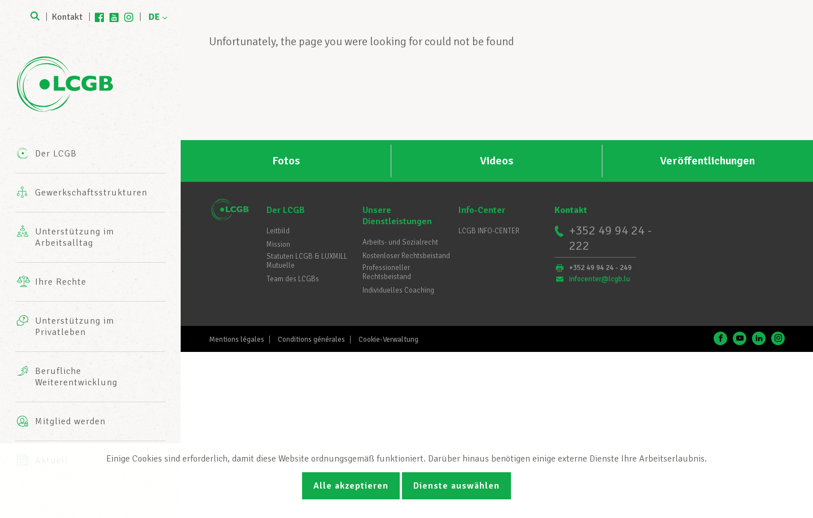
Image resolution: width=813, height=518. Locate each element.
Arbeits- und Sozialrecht (400, 242)
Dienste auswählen (456, 485)
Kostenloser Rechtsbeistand (406, 255)
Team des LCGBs (292, 279)
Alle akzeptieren (350, 485)
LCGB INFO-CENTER (488, 231)
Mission (278, 244)
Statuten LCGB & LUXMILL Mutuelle (306, 261)
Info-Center (481, 210)
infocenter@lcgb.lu (599, 279)
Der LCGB (285, 210)
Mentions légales (236, 339)
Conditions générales (311, 339)
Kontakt (67, 17)
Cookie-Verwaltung (388, 339)
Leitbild (278, 231)
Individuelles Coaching (398, 290)
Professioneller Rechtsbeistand (386, 272)
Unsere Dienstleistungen (397, 215)
